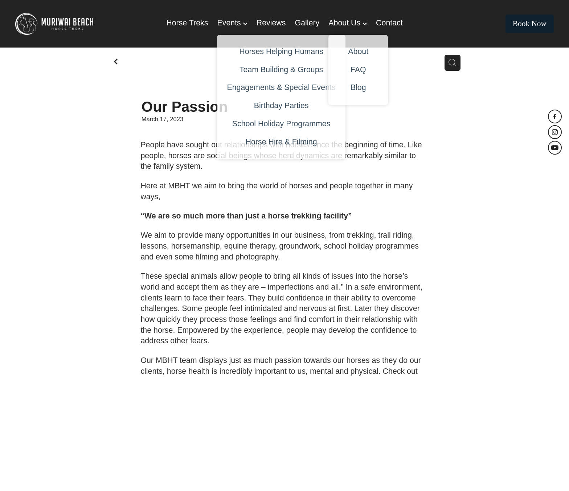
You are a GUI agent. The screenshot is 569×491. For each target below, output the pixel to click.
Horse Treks (187, 23)
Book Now (530, 23)
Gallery (307, 23)
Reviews (271, 23)
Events (232, 23)
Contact (389, 23)
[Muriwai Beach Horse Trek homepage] (69, 24)
